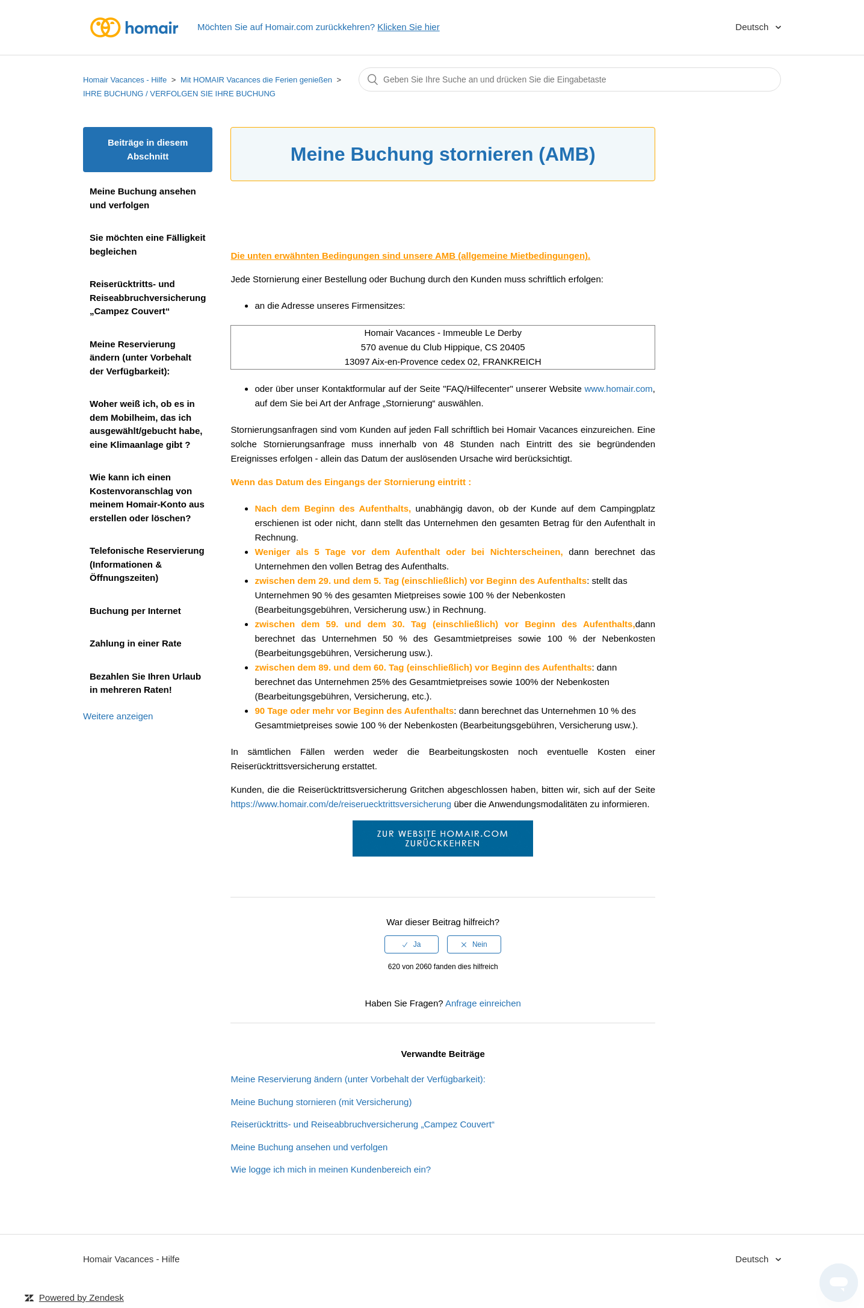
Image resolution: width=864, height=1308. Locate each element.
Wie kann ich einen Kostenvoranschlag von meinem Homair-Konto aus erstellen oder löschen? (147, 497)
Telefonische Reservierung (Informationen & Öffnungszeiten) (147, 564)
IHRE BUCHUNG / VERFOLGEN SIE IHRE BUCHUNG (179, 93)
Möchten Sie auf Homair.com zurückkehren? (318, 27)
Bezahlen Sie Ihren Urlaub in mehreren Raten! (145, 683)
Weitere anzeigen (118, 716)
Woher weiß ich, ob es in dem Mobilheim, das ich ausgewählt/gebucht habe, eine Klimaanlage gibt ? (146, 424)
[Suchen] (570, 79)
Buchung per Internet (135, 611)
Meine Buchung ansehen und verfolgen (143, 198)
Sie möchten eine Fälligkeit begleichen (148, 244)
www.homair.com (618, 388)
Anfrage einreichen (483, 1003)
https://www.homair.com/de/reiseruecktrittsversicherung (340, 804)
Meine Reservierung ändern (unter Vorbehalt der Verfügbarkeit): (140, 357)
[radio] (411, 944)
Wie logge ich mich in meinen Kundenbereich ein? (330, 1169)
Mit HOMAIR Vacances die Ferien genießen (256, 79)
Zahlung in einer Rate (136, 643)
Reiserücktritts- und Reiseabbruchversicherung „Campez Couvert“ (148, 297)
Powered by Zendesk (81, 1297)
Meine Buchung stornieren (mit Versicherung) (321, 1102)
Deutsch (753, 27)
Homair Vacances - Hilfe (125, 79)
